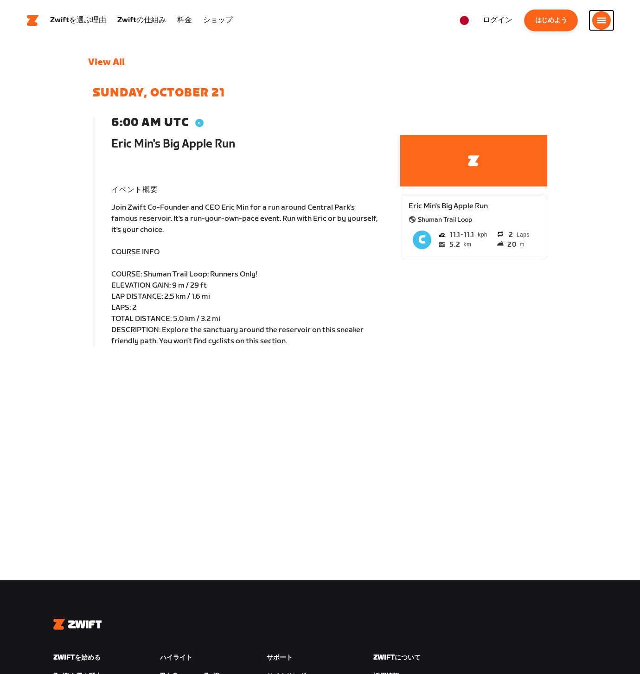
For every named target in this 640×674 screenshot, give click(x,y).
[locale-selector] (464, 20)
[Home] (33, 21)
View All (106, 62)
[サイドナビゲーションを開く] (601, 21)
